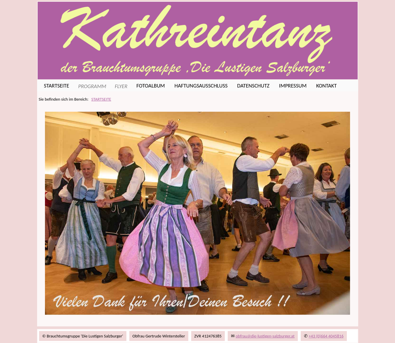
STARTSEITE (101, 99)
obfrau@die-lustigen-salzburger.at (265, 336)
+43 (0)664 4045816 (326, 336)
